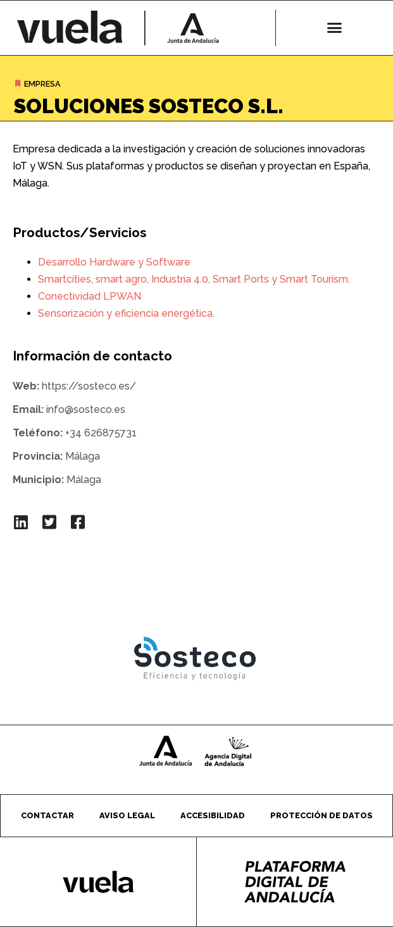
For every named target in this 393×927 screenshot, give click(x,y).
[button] (335, 28)
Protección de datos (321, 815)
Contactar (47, 815)
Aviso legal (127, 815)
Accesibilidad (212, 815)
